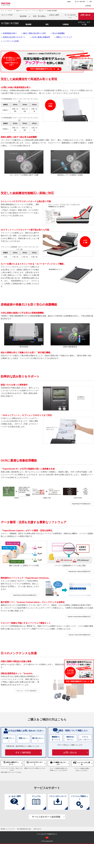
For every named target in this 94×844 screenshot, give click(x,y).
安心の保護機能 (58, 33)
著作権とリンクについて (8, 829)
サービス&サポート (70, 16)
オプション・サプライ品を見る (26, 690)
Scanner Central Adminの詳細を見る (79, 616)
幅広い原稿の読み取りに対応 (34, 33)
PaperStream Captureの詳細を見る (79, 571)
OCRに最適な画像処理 (41, 37)
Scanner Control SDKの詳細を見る (79, 634)
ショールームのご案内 (81, 763)
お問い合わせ (70, 752)
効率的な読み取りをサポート (14, 37)
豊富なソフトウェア (64, 37)
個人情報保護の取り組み (24, 829)
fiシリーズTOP (7, 15)
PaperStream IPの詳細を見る (81, 503)
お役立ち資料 (54, 15)
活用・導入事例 (39, 16)
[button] (89, 1)
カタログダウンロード (35, 763)
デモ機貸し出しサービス (58, 763)
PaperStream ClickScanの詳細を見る (24, 595)
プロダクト (10, 10)
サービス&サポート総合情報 (46, 817)
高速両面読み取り (10, 33)
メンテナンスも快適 (11, 41)
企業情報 (88, 6)
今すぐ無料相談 (23, 752)
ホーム (2, 10)
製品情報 (23, 16)
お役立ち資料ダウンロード (11, 763)
